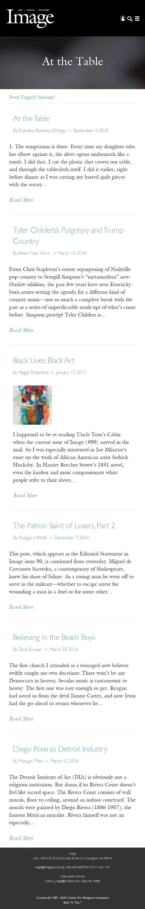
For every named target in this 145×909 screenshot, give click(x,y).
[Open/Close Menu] (136, 18)
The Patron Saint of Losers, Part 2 (64, 526)
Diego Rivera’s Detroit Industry (60, 750)
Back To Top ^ (73, 902)
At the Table (31, 119)
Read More (21, 200)
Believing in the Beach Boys (54, 638)
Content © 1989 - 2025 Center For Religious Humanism (72, 898)
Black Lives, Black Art (44, 361)
